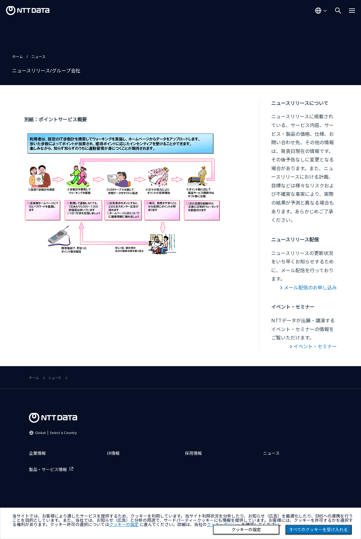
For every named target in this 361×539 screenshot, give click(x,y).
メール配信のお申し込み (310, 287)
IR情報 (113, 453)
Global (56, 432)
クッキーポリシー (223, 524)
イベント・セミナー (315, 346)
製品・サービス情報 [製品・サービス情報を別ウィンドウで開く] (48, 469)
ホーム (17, 56)
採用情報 (193, 453)
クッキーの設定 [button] (124, 524)
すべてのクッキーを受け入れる (318, 529)
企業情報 (37, 453)
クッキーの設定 (246, 529)
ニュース (38, 56)
